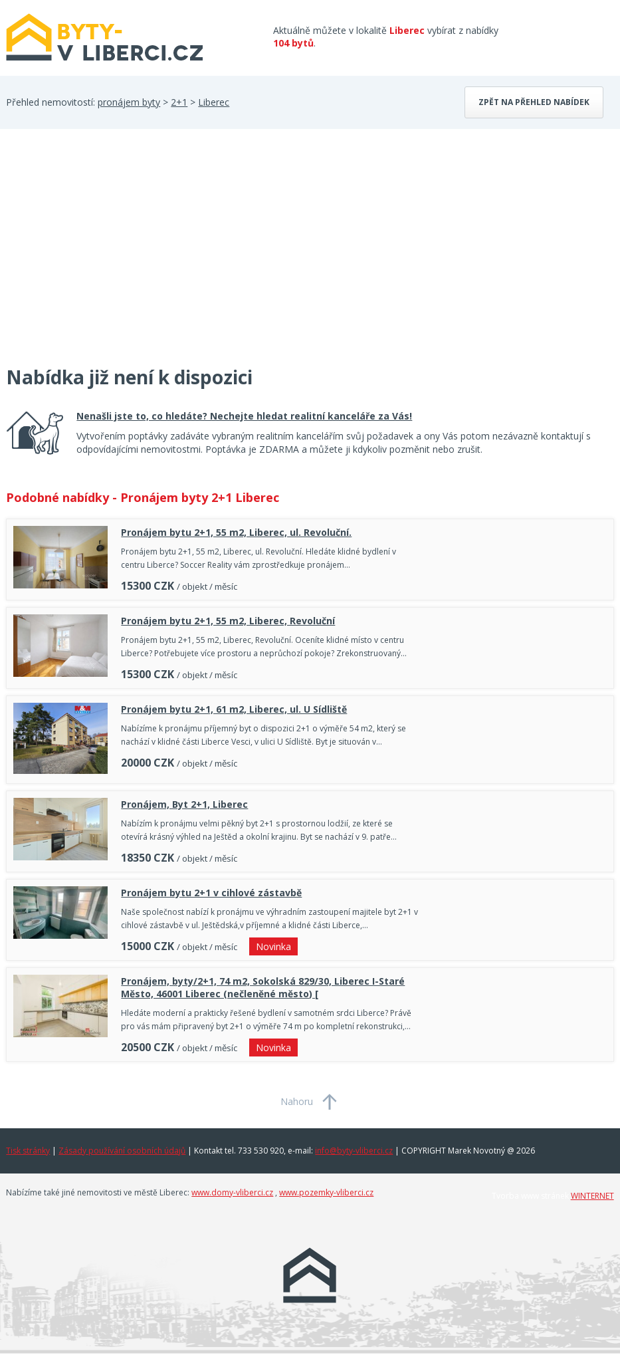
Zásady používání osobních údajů (121, 1150)
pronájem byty (129, 102)
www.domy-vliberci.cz (232, 1192)
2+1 (179, 102)
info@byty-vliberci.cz (354, 1150)
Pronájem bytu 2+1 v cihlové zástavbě (211, 892)
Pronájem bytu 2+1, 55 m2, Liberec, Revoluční (228, 620)
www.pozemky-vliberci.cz (326, 1192)
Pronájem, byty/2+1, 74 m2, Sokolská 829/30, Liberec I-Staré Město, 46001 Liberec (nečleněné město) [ (263, 987)
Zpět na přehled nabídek (533, 102)
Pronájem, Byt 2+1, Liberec (184, 804)
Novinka (273, 946)
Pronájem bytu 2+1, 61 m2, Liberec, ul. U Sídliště (234, 709)
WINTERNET (592, 1195)
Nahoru (296, 1101)
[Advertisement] (105, 255)
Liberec (213, 102)
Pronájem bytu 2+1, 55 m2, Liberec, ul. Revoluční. (236, 532)
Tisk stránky (28, 1150)
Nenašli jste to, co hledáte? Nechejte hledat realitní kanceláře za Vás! (244, 416)
